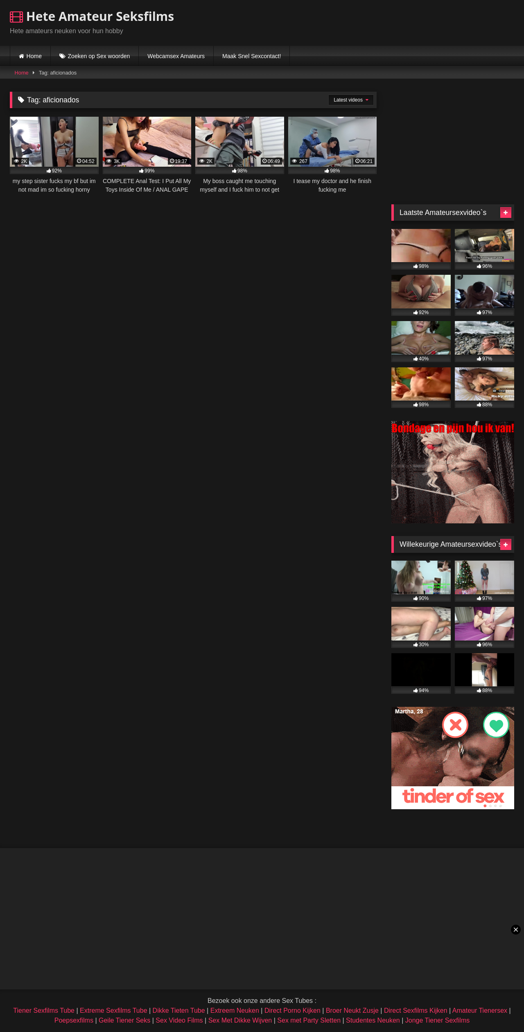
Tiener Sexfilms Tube (44, 1010)
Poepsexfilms (73, 1020)
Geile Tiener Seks (124, 1020)
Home (34, 56)
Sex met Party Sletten (309, 1020)
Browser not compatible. (418, 21)
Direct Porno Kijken (292, 1010)
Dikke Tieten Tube (179, 1010)
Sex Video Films (179, 1020)
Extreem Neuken (234, 1010)
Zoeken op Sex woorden (99, 56)
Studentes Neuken (373, 1020)
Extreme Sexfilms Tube (113, 1010)
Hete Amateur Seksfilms (92, 16)
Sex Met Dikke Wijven (240, 1020)
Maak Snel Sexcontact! (251, 56)
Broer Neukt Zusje (352, 1010)
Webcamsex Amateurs (176, 56)
